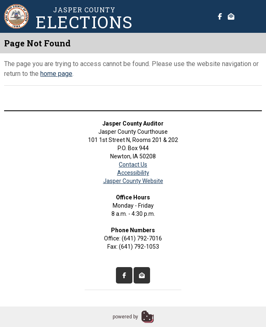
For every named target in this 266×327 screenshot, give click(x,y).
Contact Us (133, 164)
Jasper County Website (133, 181)
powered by (125, 317)
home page (56, 74)
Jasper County (84, 17)
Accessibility (133, 172)
